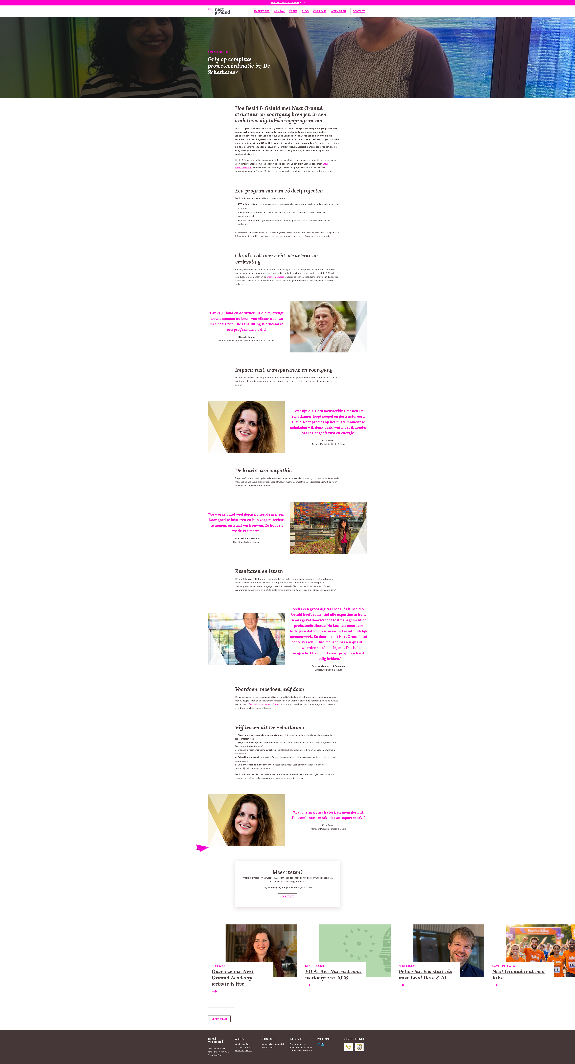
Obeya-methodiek (276, 277)
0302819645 (268, 1047)
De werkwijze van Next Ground (264, 704)
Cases (293, 11)
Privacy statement (298, 1044)
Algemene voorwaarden (301, 1047)
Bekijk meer (219, 1019)
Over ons (319, 11)
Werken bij (338, 11)
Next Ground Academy (285, 2)
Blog (305, 11)
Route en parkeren (243, 1050)
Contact (359, 11)
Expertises (262, 11)
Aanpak (279, 11)
